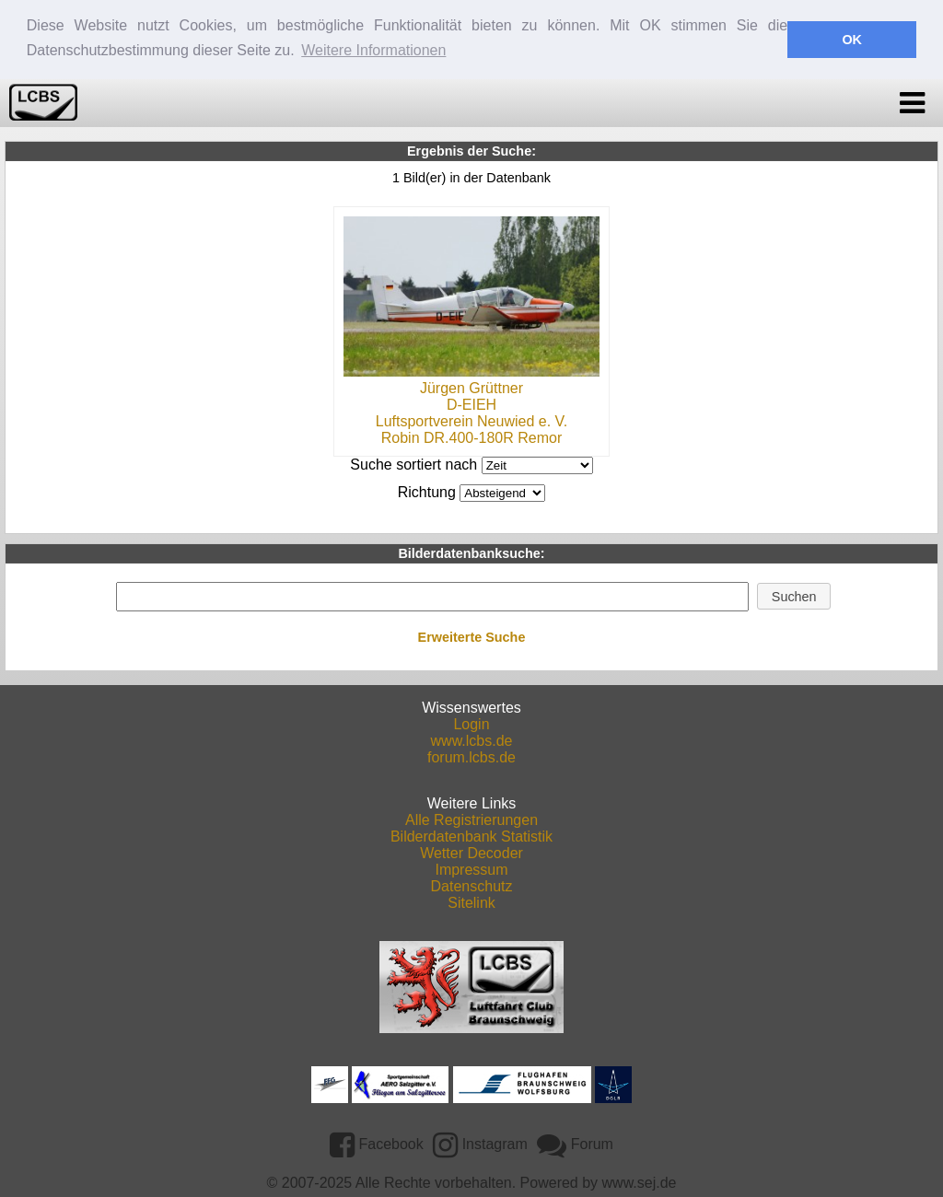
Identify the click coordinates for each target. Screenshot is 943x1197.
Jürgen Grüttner (471, 386)
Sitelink (471, 901)
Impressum (471, 868)
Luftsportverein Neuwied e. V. (471, 419)
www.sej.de (639, 1181)
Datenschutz (472, 884)
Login (471, 722)
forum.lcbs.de (471, 755)
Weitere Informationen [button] (373, 50)
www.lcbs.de (472, 739)
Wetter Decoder (471, 851)
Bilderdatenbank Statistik (471, 835)
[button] (794, 595)
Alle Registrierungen (471, 818)
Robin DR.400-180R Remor (472, 436)
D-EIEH (471, 403)
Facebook (377, 1142)
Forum (575, 1142)
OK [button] (852, 39)
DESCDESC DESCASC (502, 491)
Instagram (480, 1142)
